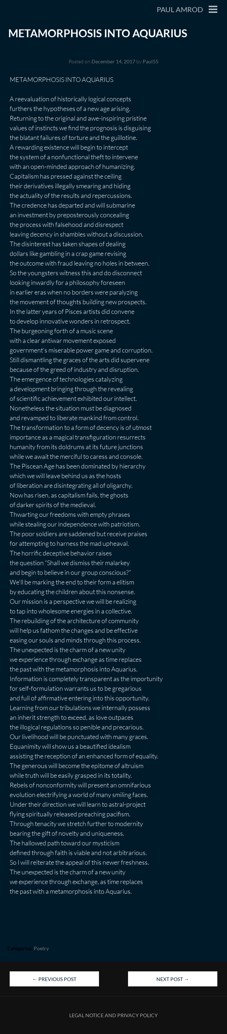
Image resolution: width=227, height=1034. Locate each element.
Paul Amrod (180, 9)
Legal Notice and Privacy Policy (113, 1015)
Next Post (172, 979)
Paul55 (151, 61)
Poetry (41, 948)
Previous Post (54, 979)
